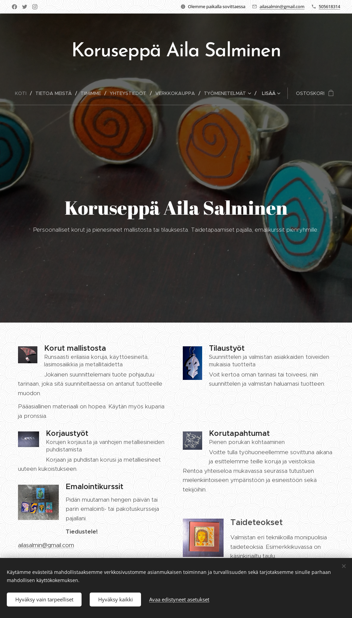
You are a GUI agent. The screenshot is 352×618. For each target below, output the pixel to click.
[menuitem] (23, 93)
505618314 (329, 6)
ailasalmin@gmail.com (282, 6)
